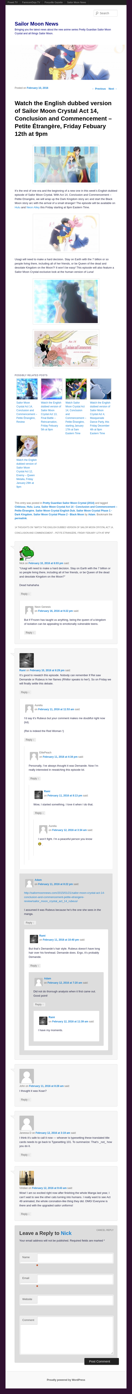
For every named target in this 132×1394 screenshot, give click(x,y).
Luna (37, 506)
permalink (21, 518)
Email (29, 1279)
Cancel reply (105, 1230)
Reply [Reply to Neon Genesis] (30, 632)
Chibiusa (20, 506)
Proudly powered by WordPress (66, 1379)
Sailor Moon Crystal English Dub (55, 510)
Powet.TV (13, 2)
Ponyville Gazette (54, 2)
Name (29, 1258)
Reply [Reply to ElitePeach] (34, 778)
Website (27, 1299)
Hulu (17, 207)
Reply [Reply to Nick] (25, 594)
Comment (28, 1320)
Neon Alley (33, 207)
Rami (22, 670)
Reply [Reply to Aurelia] (30, 740)
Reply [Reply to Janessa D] (25, 1155)
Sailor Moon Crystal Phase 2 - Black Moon (58, 514)
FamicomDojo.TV (31, 2)
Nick (66, 1233)
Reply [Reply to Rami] (25, 692)
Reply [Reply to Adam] (30, 922)
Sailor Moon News (76, 2)
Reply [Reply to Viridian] (25, 1214)
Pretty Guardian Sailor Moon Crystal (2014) (68, 503)
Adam (91, 514)
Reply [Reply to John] (25, 1099)
